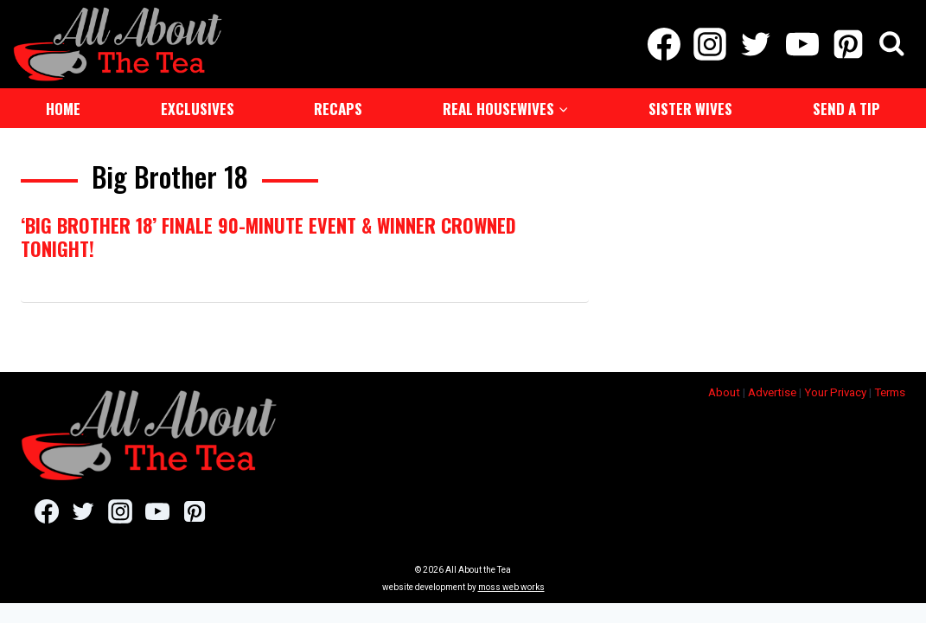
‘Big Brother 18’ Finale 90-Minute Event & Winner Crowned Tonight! (268, 234)
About (724, 390)
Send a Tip (846, 107)
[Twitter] (756, 43)
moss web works (511, 585)
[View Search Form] (892, 43)
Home (63, 107)
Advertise (772, 390)
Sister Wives (690, 107)
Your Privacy (835, 390)
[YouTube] (802, 43)
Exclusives (197, 107)
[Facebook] (664, 43)
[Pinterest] (848, 43)
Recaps (338, 107)
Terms (889, 390)
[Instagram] (710, 43)
